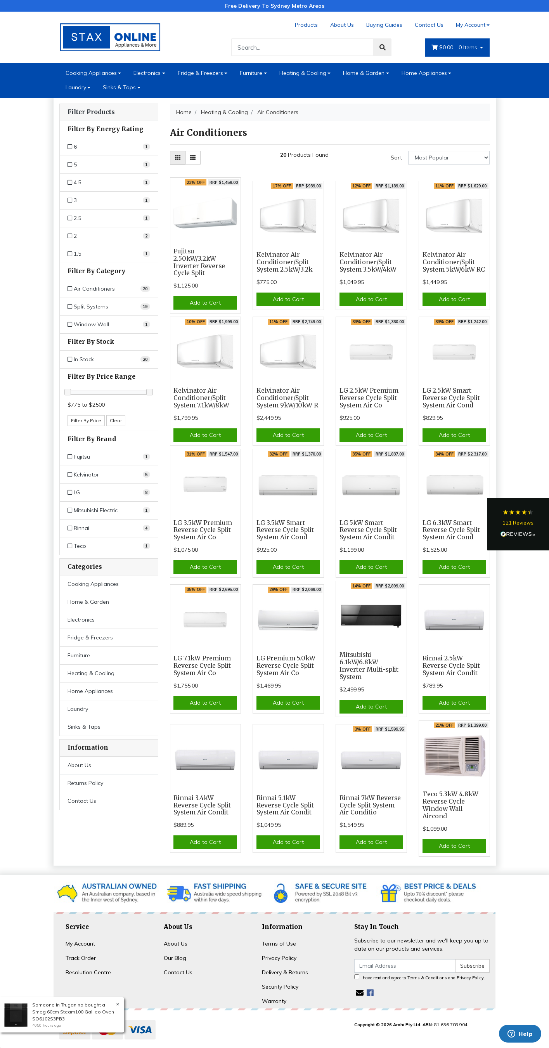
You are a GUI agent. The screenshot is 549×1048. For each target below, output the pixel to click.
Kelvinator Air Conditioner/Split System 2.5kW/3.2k (284, 262)
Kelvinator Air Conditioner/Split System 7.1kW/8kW (201, 398)
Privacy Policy (279, 957)
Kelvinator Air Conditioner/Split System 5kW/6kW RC (454, 262)
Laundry (76, 87)
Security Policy (280, 986)
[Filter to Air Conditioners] (109, 289)
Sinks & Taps (119, 87)
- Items (455, 47)
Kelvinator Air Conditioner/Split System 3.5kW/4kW (368, 262)
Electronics (147, 72)
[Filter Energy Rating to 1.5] (109, 254)
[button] (518, 524)
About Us (342, 24)
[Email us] (360, 993)
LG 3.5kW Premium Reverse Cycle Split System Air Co (202, 530)
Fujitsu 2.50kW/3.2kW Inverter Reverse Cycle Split (199, 262)
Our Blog (175, 957)
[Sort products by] (449, 158)
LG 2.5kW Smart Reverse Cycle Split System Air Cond (451, 398)
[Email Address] (405, 966)
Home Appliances (424, 72)
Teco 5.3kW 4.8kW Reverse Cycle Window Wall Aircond (450, 805)
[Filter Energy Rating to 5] (109, 165)
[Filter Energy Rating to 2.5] (109, 218)
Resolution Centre (88, 972)
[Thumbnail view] (177, 158)
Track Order (81, 957)
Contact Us (429, 24)
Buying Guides (384, 24)
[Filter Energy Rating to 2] (109, 236)
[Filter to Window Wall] (109, 324)
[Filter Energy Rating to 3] (109, 200)
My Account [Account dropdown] (470, 24)
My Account (80, 943)
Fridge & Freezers (200, 72)
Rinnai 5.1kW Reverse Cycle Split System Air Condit (285, 805)
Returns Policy (85, 783)
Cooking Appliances (91, 72)
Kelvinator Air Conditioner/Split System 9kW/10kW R (287, 398)
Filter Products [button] (91, 112)
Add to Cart (205, 302)
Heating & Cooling (302, 72)
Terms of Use (279, 943)
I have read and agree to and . (419, 977)
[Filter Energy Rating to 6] (109, 147)
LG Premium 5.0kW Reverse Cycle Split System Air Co (285, 666)
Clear (116, 420)
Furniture (251, 72)
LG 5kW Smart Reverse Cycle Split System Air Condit (368, 530)
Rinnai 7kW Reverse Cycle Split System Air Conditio (370, 805)
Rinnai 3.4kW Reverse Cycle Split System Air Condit (202, 805)
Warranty (274, 1001)
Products (306, 24)
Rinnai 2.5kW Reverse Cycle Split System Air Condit (451, 666)
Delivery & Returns (285, 972)
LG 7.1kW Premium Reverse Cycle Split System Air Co (202, 666)
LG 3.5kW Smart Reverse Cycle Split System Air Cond (285, 530)
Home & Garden (363, 72)
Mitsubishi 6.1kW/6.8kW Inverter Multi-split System (368, 666)
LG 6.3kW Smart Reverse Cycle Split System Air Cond (451, 530)
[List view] (193, 158)
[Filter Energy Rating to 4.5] (109, 182)
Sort (396, 157)
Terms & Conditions (427, 977)
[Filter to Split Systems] (109, 307)
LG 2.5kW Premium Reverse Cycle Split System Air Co (368, 398)
